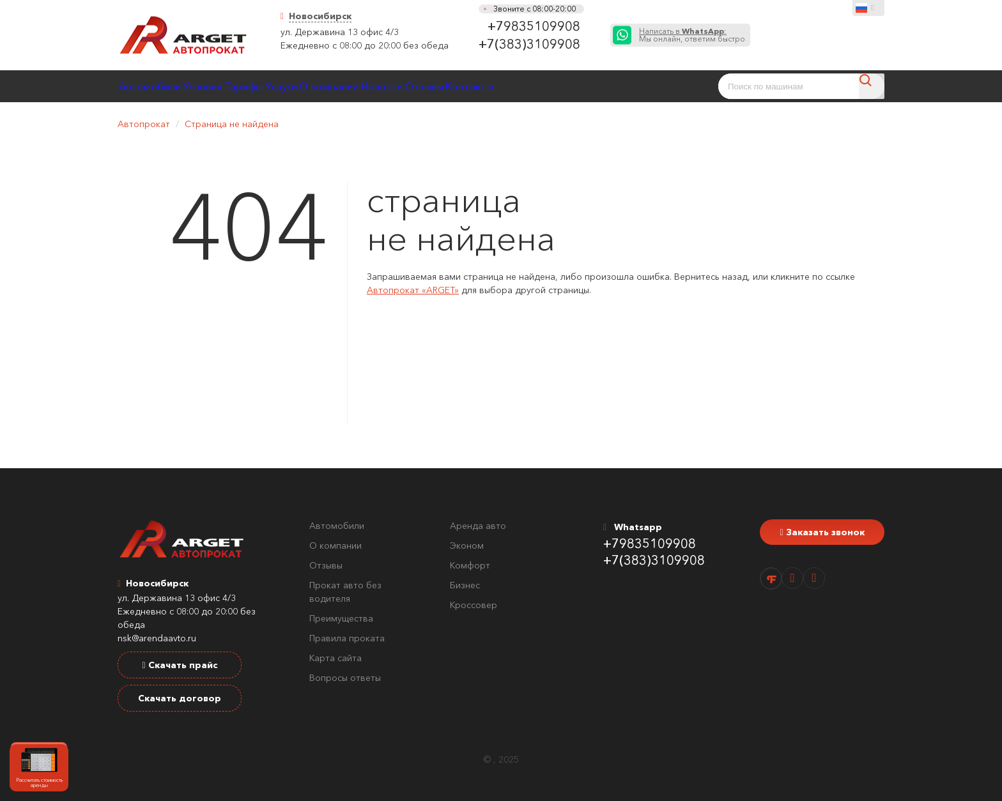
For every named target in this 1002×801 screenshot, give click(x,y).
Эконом (467, 545)
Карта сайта (335, 658)
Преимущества (341, 618)
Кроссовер (473, 605)
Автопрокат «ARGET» (413, 290)
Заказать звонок (822, 532)
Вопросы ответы (345, 677)
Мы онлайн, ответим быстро (692, 35)
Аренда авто (478, 525)
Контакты (626, 86)
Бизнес (465, 585)
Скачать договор (179, 698)
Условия (236, 86)
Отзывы (560, 86)
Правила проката (347, 638)
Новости (497, 86)
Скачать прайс (179, 665)
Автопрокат (144, 124)
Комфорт (470, 565)
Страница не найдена (232, 124)
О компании (424, 86)
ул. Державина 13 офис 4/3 (340, 32)
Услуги (355, 86)
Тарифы (298, 86)
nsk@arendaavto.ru (157, 638)
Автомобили (161, 86)
